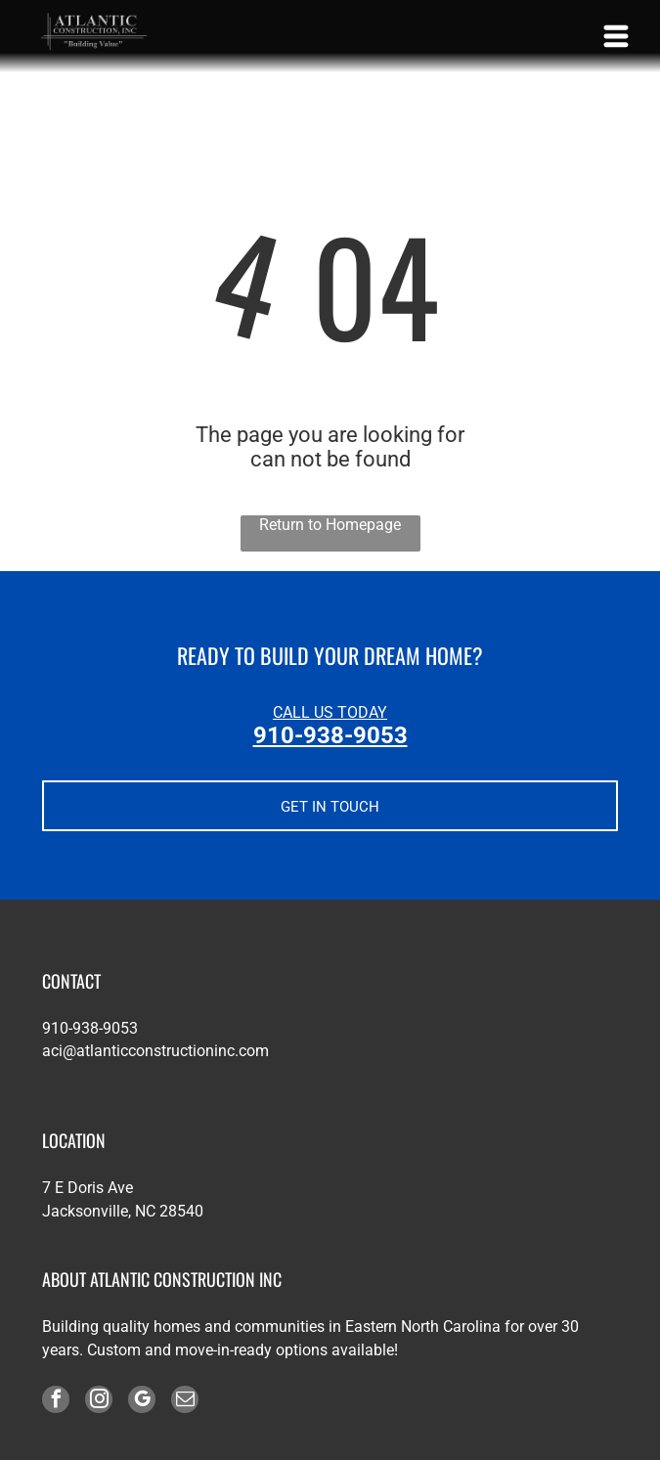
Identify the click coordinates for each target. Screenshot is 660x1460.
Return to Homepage (330, 524)
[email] (184, 1402)
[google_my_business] (141, 1402)
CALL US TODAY (330, 712)
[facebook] (55, 1402)
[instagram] (98, 1402)
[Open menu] (616, 36)
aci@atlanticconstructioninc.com (155, 1050)
